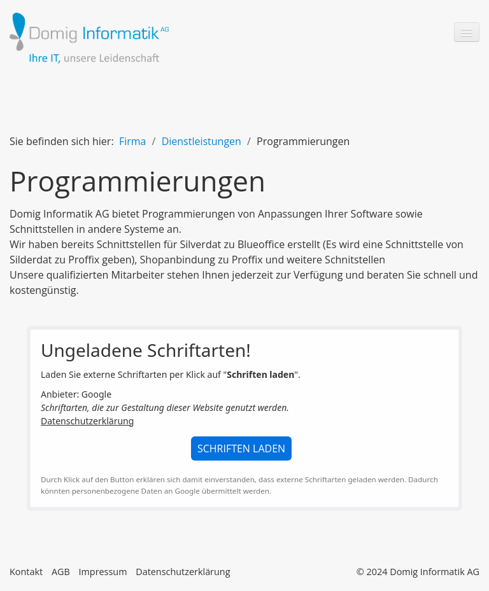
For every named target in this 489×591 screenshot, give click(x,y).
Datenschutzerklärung (87, 421)
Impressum (102, 572)
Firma (132, 141)
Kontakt (26, 572)
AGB (61, 572)
